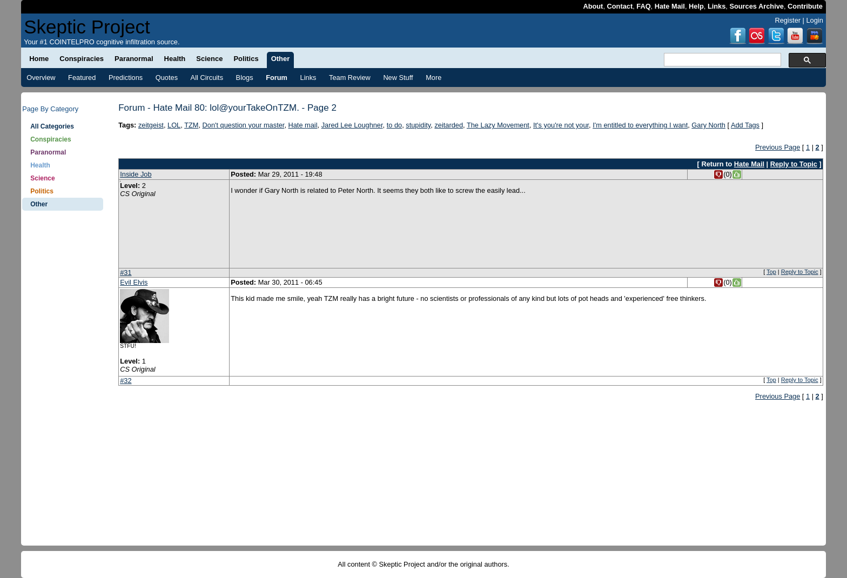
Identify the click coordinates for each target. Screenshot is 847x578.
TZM (191, 125)
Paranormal (48, 152)
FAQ (643, 6)
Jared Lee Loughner (352, 125)
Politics (41, 191)
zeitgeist (151, 125)
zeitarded (448, 125)
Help (696, 6)
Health (40, 165)
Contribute (805, 6)
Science (42, 178)
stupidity (418, 125)
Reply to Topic (793, 164)
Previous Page (777, 147)
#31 (125, 272)
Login (814, 20)
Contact (620, 6)
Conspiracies (50, 139)
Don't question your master (244, 125)
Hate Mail (670, 6)
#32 (125, 381)
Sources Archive (756, 6)
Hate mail (303, 125)
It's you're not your (561, 125)
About (593, 6)
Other (39, 204)
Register (788, 20)
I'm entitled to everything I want (640, 125)
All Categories (52, 126)
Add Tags (745, 125)
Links (716, 6)
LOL (173, 125)
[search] (721, 60)
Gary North (708, 125)
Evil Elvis (133, 282)
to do (394, 125)
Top (771, 271)
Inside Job (135, 174)
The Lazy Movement (498, 125)
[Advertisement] (62, 383)
